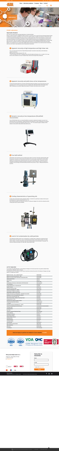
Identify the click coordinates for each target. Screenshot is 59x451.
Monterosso (8, 0)
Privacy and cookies (27, 374)
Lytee (31, 374)
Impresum (33, 374)
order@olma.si (9, 359)
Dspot (36, 374)
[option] (29, 17)
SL (45, 0)
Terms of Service (9, 373)
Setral (11, 0)
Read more (36, 449)
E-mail (35, 362)
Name (35, 358)
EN (47, 0)
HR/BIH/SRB (50, 0)
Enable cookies (44, 449)
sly (23, 374)
